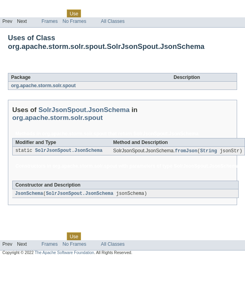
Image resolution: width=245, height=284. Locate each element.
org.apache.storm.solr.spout (43, 85)
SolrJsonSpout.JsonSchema (86, 68)
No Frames (74, 21)
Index (135, 13)
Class (56, 13)
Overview (12, 13)
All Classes (112, 21)
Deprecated (112, 13)
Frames (49, 21)
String (208, 151)
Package (36, 13)
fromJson (186, 151)
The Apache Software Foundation (64, 253)
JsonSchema (29, 194)
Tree (90, 13)
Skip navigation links (21, 6)
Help (151, 13)
